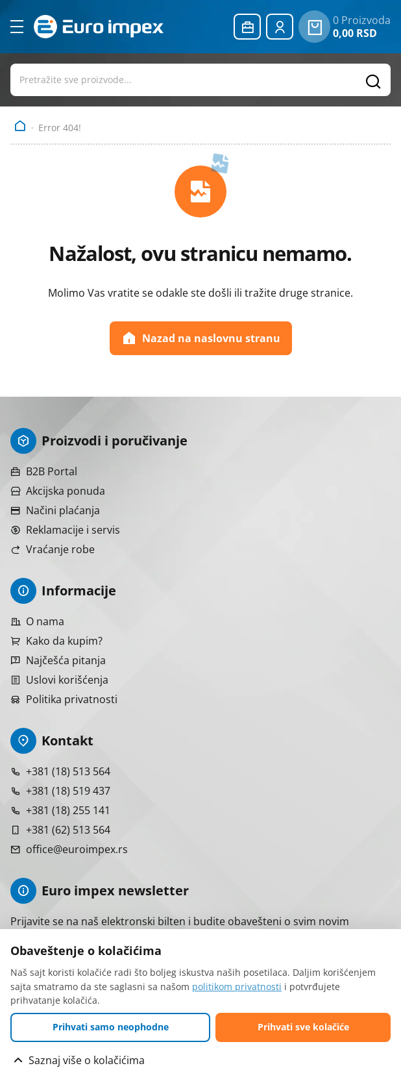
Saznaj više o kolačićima (87, 1060)
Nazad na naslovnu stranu (200, 338)
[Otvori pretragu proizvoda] (200, 80)
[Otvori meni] (16, 26)
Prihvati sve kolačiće (303, 1027)
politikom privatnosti (237, 986)
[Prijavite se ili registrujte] (279, 27)
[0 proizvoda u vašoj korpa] (314, 26)
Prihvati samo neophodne (111, 1027)
